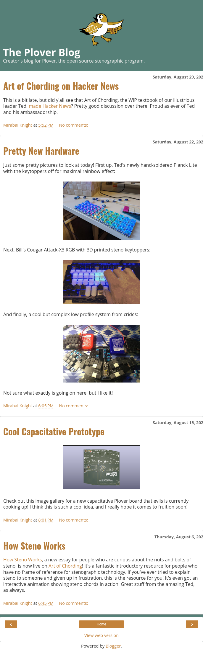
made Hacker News (50, 106)
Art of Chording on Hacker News (61, 85)
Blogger (113, 646)
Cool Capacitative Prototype (53, 431)
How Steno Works (34, 545)
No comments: (73, 125)
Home (101, 624)
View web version (101, 635)
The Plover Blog (41, 52)
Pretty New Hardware (41, 150)
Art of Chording (65, 566)
